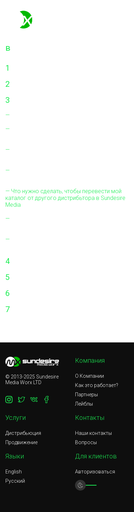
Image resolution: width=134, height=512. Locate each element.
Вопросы (86, 442)
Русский (15, 481)
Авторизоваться (95, 472)
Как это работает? (96, 385)
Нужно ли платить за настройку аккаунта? (63, 115)
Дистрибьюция (23, 433)
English (13, 472)
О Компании (89, 376)
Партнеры (86, 394)
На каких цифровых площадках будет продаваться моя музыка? (57, 153)
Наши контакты (93, 433)
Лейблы (84, 404)
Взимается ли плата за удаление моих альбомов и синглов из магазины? (57, 243)
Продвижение (21, 442)
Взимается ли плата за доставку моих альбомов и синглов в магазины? (57, 222)
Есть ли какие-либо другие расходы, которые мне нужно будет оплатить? (55, 132)
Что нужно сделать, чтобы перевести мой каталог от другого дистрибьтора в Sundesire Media (65, 198)
